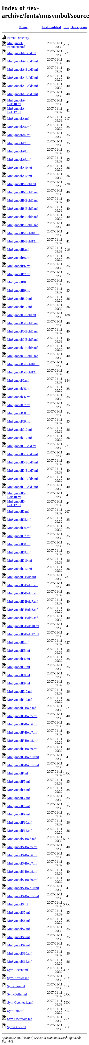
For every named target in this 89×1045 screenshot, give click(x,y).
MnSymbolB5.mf (18, 257)
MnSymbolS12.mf (19, 961)
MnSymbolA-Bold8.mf (22, 86)
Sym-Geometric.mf (20, 1002)
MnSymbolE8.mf (18, 675)
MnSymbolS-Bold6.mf (22, 855)
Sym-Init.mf (15, 1010)
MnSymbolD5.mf (18, 519)
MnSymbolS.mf (17, 904)
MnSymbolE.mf (18, 642)
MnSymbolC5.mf (18, 388)
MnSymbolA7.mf (18, 143)
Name (23, 27)
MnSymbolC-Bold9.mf (22, 356)
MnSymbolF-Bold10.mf (23, 757)
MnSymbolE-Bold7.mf (22, 601)
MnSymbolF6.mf (18, 789)
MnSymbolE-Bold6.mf (22, 593)
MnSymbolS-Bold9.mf (22, 880)
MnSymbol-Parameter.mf (16, 44)
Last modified (51, 27)
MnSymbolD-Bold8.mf (22, 478)
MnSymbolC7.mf (18, 405)
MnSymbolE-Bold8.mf (22, 609)
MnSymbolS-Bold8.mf (22, 871)
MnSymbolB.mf (18, 249)
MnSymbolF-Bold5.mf (22, 716)
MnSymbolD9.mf (18, 552)
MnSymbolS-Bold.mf (21, 839)
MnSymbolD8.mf (18, 544)
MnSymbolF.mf (17, 773)
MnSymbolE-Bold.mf (21, 577)
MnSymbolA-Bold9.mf (22, 94)
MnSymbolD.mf (18, 511)
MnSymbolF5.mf (18, 781)
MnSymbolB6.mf (18, 266)
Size (66, 27)
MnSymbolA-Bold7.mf (22, 77)
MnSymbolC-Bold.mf (21, 315)
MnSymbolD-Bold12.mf (16, 503)
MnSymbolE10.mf (19, 691)
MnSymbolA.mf (18, 118)
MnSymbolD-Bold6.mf (22, 462)
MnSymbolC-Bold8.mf (22, 347)
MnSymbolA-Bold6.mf (22, 69)
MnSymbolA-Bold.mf (21, 53)
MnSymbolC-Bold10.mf (23, 364)
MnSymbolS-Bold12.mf (23, 896)
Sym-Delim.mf (17, 994)
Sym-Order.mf (16, 1027)
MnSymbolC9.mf (18, 421)
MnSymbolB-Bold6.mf (22, 200)
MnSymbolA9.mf (18, 159)
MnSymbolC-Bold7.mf (22, 339)
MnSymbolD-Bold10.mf (16, 495)
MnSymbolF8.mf (18, 806)
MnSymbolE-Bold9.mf (22, 618)
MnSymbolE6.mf (18, 659)
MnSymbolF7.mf (18, 798)
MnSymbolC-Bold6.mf (22, 331)
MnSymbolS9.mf (18, 945)
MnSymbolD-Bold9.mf (22, 487)
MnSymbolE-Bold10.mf (23, 626)
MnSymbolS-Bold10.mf (23, 888)
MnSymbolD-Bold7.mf (22, 470)
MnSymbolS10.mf (19, 953)
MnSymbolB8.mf (18, 282)
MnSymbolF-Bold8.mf (22, 740)
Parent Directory (18, 37)
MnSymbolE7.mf (18, 667)
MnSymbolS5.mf (18, 912)
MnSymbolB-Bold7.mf (22, 208)
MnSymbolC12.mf (19, 438)
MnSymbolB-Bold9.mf (22, 225)
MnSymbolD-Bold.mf (21, 446)
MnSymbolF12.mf (19, 830)
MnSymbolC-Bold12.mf (23, 372)
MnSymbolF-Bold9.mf (22, 749)
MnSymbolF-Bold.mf (21, 708)
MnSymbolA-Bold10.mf (16, 102)
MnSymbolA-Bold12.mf (16, 110)
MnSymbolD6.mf (18, 528)
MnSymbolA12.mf (19, 176)
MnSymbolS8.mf (18, 937)
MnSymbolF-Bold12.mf (23, 765)
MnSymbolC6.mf (18, 397)
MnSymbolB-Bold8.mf (22, 217)
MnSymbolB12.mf (19, 307)
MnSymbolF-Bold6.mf (22, 724)
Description (79, 27)
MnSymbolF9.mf (18, 814)
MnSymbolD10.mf (19, 560)
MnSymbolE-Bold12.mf (23, 634)
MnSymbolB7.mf (18, 274)
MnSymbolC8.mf (18, 413)
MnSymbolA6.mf (18, 135)
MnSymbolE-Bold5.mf (22, 585)
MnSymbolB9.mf (18, 290)
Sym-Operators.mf (19, 1019)
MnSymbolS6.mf (18, 920)
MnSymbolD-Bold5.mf (22, 454)
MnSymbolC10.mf (19, 429)
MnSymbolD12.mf (19, 568)
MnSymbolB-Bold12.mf (23, 241)
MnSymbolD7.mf (18, 536)
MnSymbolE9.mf (18, 683)
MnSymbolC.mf (18, 380)
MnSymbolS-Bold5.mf (22, 847)
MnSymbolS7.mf (18, 929)
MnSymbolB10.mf (19, 298)
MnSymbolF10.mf (19, 822)
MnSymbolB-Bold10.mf (23, 233)
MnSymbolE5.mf (18, 650)
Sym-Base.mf (16, 986)
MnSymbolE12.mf (19, 699)
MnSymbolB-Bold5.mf (22, 192)
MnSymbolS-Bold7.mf (22, 863)
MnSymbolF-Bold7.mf (22, 732)
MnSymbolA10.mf (19, 167)
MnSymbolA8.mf (18, 151)
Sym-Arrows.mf (18, 978)
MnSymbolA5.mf (18, 127)
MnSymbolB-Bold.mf (21, 184)
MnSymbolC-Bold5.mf (22, 323)
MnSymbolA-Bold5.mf (22, 61)
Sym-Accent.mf (17, 970)
